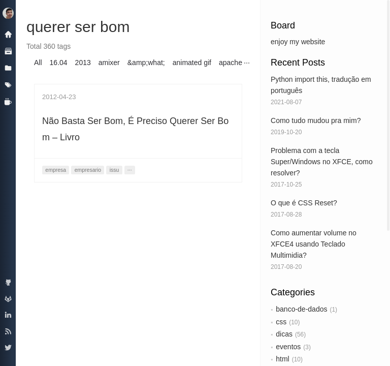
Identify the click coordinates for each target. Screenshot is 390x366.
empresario (88, 170)
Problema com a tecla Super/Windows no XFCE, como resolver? (322, 161)
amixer (109, 62)
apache (230, 62)
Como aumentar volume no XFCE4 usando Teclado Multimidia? (313, 244)
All (38, 62)
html (282, 359)
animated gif (192, 62)
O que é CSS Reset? (304, 203)
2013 (83, 62)
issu (114, 170)
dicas (284, 334)
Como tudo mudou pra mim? (316, 120)
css (281, 322)
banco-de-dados (301, 309)
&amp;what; (146, 62)
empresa (55, 170)
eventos (288, 347)
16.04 (59, 62)
